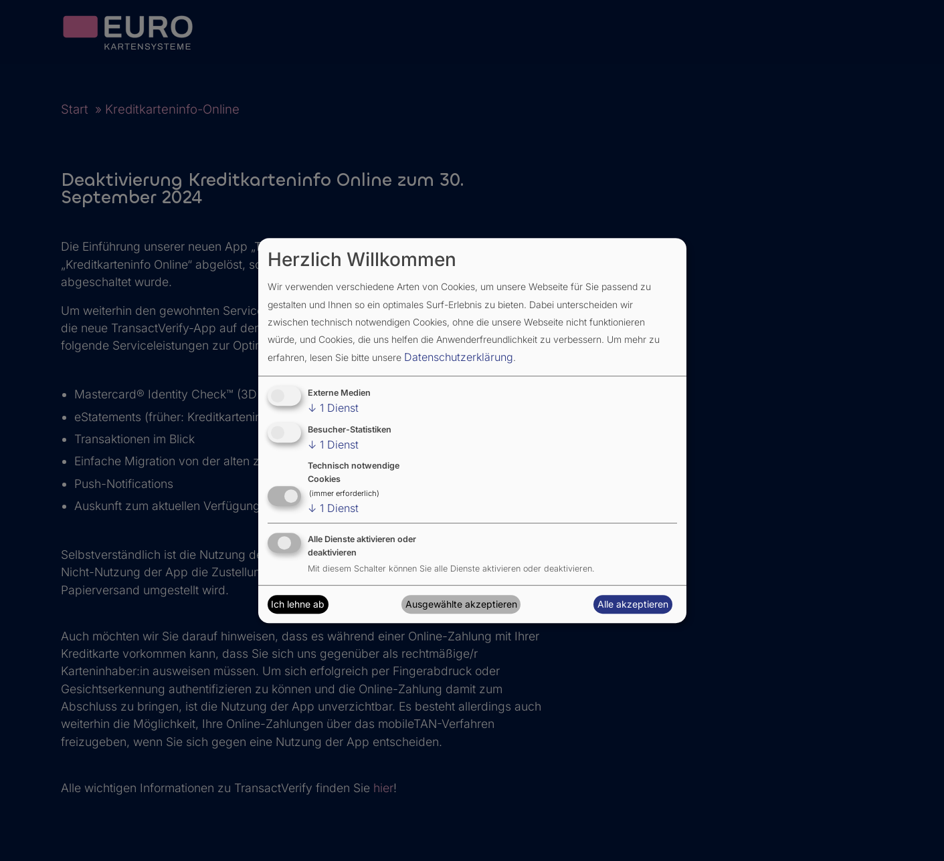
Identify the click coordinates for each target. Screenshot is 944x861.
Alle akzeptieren (632, 604)
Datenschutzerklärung (458, 357)
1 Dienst (333, 407)
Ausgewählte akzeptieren (461, 604)
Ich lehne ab (297, 604)
